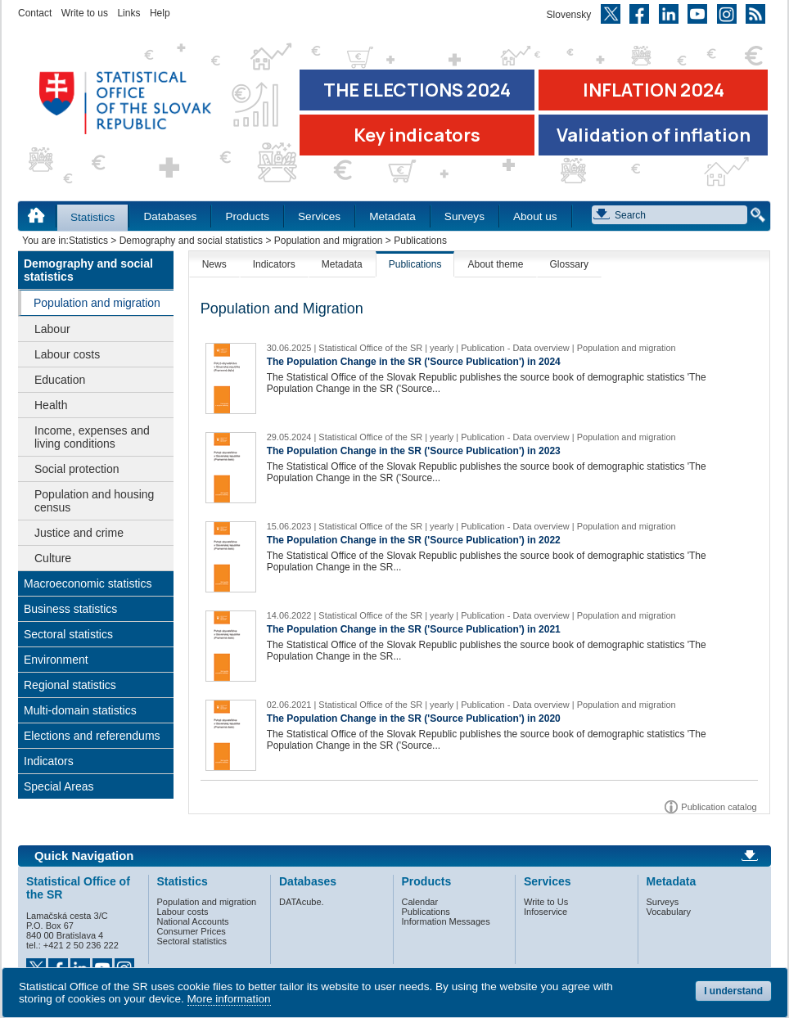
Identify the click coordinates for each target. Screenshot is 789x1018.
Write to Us (546, 902)
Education (59, 379)
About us (535, 216)
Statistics (92, 217)
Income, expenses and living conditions (92, 437)
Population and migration (328, 240)
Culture (52, 558)
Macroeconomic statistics (87, 583)
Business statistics (70, 608)
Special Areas (59, 786)
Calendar (420, 902)
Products (247, 216)
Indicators (49, 761)
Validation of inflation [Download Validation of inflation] (654, 135)
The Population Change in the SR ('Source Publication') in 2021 (414, 629)
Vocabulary (669, 912)
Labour (52, 329)
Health (50, 405)
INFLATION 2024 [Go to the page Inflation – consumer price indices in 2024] (653, 90)
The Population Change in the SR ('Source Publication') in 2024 (414, 361)
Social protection (76, 468)
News (214, 264)
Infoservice (545, 912)
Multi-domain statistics (80, 710)
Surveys (464, 216)
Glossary (569, 264)
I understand (733, 991)
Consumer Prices (191, 931)
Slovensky (569, 14)
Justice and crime (79, 532)
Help (160, 13)
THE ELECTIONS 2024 (417, 90)
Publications (415, 264)
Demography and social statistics (191, 240)
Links (128, 13)
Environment (56, 659)
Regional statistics (70, 684)
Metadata (392, 216)
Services (319, 216)
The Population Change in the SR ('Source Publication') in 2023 (414, 451)
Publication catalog (718, 807)
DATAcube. (301, 902)
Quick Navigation (83, 856)
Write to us (84, 13)
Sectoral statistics (68, 634)
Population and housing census (94, 501)
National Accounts (193, 921)
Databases (169, 216)
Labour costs (67, 354)
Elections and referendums (92, 735)
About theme (495, 264)
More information (229, 999)
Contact (35, 13)
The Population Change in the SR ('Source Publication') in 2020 (414, 718)
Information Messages (446, 921)
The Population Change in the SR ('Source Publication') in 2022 (414, 540)
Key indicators (417, 135)
